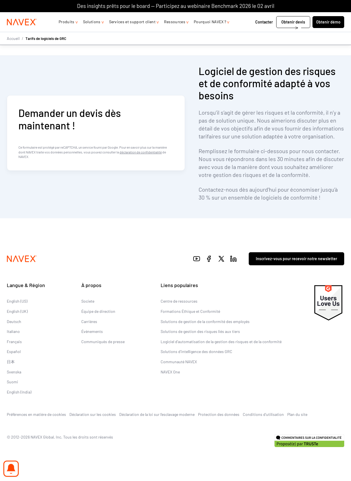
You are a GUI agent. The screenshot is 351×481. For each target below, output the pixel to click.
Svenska (14, 371)
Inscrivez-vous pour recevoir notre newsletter (296, 258)
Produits (67, 33)
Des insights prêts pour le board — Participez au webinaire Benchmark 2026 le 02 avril (175, 6)
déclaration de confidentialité (141, 152)
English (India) (19, 392)
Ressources (174, 33)
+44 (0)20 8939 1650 (286, 17)
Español (14, 351)
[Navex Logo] (22, 33)
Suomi (12, 382)
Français (14, 341)
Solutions (92, 33)
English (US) (17, 301)
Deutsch (14, 321)
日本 (11, 361)
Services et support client (132, 33)
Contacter (264, 33)
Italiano (13, 331)
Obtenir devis (293, 33)
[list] (329, 18)
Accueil (13, 49)
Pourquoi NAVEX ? (210, 33)
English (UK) (17, 311)
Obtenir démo (328, 33)
